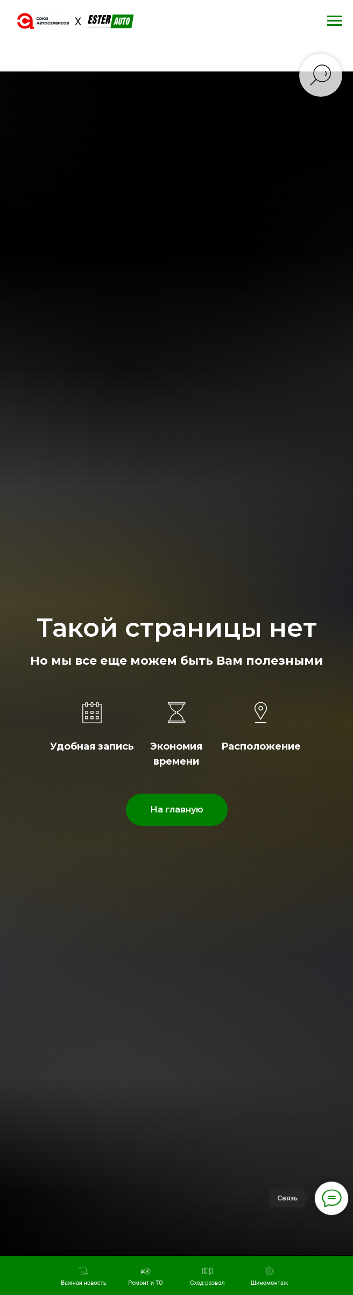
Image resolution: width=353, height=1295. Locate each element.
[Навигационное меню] (334, 21)
